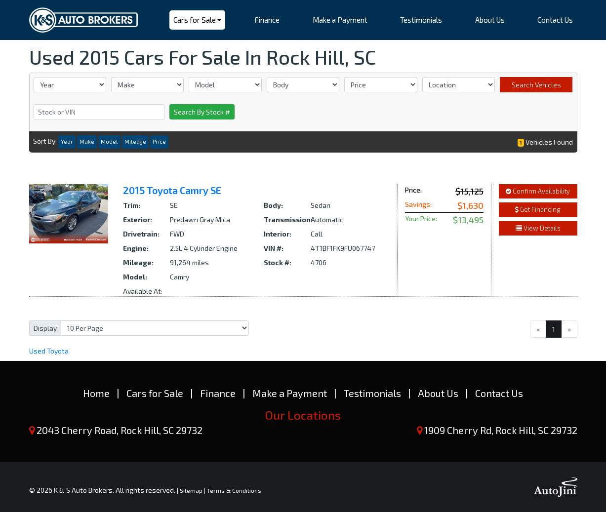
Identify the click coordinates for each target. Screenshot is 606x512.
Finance (218, 393)
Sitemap (191, 490)
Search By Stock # (202, 112)
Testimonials (372, 393)
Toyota (49, 351)
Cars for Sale (154, 393)
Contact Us (499, 393)
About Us (438, 393)
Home (96, 393)
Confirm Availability (538, 191)
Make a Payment (289, 393)
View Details (538, 228)
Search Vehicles (536, 84)
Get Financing (538, 209)
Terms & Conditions (234, 490)
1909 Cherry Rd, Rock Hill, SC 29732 (500, 430)
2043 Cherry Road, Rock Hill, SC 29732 (119, 430)
